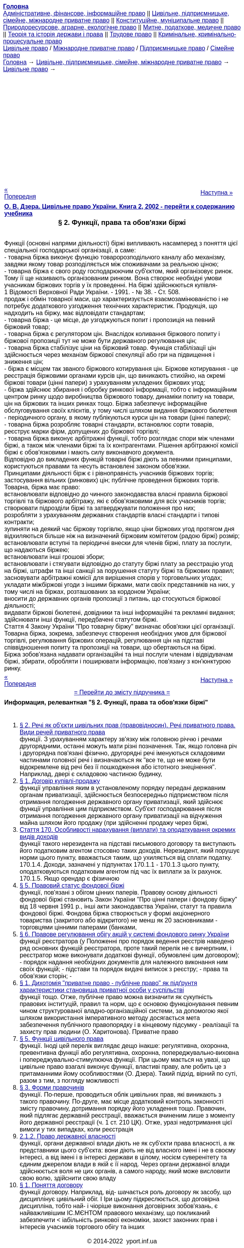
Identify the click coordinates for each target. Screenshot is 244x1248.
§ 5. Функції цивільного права (61, 1038)
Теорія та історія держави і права (55, 34)
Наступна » (216, 192)
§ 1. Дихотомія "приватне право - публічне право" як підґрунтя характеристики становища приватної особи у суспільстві (108, 986)
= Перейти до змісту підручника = (122, 692)
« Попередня (20, 193)
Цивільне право (25, 48)
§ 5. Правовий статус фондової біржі (72, 885)
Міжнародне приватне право (94, 48)
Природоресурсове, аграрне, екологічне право (69, 27)
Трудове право (131, 34)
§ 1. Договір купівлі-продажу (60, 781)
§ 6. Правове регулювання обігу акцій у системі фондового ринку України (124, 934)
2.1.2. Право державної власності (67, 1136)
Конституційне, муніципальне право (167, 20)
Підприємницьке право (172, 48)
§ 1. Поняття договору (51, 1185)
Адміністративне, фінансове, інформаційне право (74, 13)
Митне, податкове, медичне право (192, 27)
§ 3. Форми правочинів (52, 1087)
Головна (15, 62)
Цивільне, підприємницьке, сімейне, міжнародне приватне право (129, 62)
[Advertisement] (122, 127)
